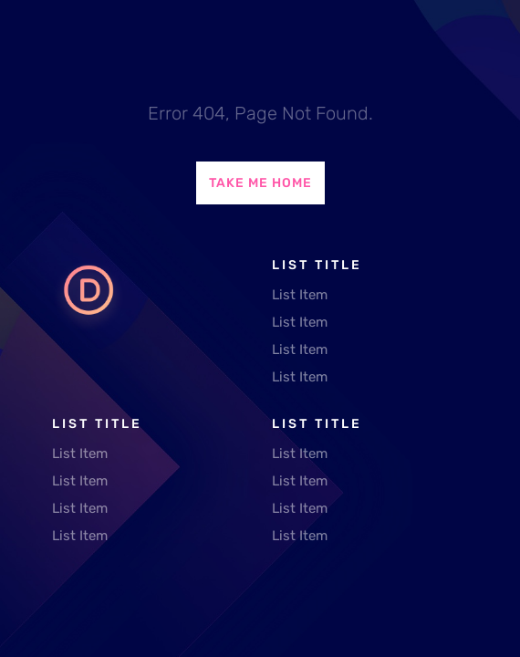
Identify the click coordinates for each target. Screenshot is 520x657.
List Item (300, 295)
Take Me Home (260, 183)
